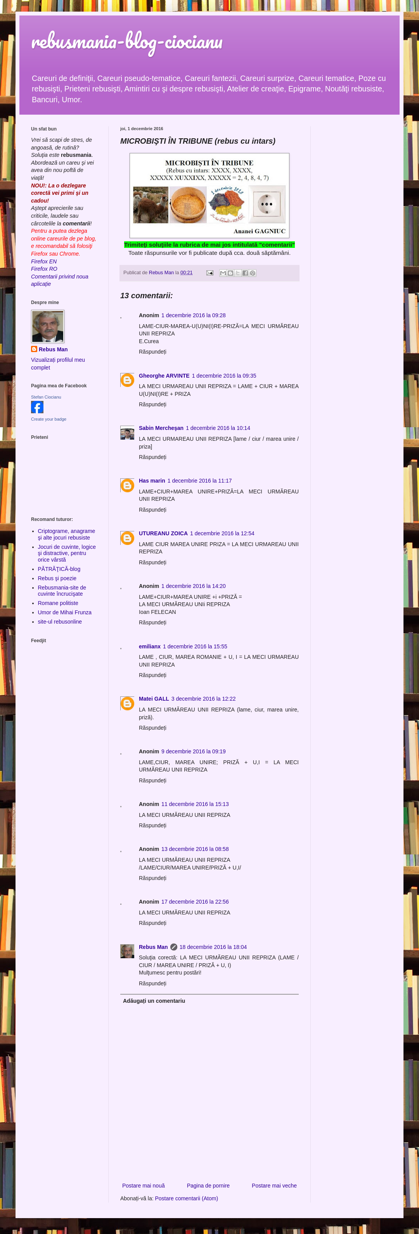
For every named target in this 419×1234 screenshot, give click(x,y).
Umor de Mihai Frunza (65, 612)
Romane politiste (58, 603)
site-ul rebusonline (60, 622)
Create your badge (48, 419)
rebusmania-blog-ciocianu (127, 40)
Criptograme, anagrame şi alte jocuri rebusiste (66, 534)
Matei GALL (154, 699)
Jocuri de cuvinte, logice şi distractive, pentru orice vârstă (67, 553)
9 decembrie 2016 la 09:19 (193, 751)
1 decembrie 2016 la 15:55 (195, 646)
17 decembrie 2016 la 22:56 (195, 902)
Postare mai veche (274, 1185)
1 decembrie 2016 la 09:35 (224, 376)
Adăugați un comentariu (154, 1001)
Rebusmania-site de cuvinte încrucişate (62, 590)
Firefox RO (44, 269)
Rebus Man (153, 947)
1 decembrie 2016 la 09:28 (193, 315)
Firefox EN (44, 261)
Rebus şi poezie (57, 578)
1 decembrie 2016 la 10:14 (218, 428)
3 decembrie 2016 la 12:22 (203, 699)
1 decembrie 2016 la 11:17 (200, 481)
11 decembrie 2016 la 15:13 (195, 804)
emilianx (150, 646)
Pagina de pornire (208, 1185)
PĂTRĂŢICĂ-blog (59, 569)
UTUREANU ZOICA (163, 533)
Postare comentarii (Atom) (186, 1198)
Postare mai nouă (143, 1185)
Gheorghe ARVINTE (164, 376)
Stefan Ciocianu (46, 397)
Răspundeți (152, 352)
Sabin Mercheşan (161, 428)
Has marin (152, 481)
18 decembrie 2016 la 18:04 (213, 947)
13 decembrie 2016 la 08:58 (195, 849)
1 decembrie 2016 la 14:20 (193, 586)
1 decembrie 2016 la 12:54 (222, 533)
